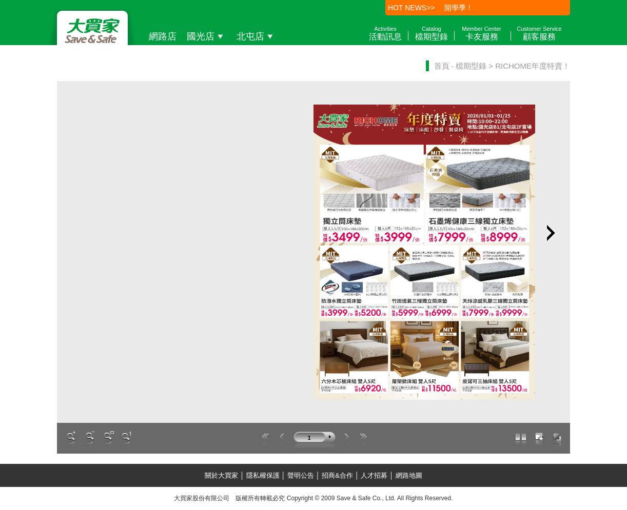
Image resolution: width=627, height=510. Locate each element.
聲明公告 (300, 475)
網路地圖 (408, 475)
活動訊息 (385, 33)
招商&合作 (337, 475)
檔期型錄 (431, 33)
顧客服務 (539, 33)
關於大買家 (222, 475)
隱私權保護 (262, 475)
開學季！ (458, 8)
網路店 (163, 36)
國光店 (206, 36)
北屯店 (256, 36)
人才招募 (374, 475)
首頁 (441, 66)
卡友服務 (481, 33)
